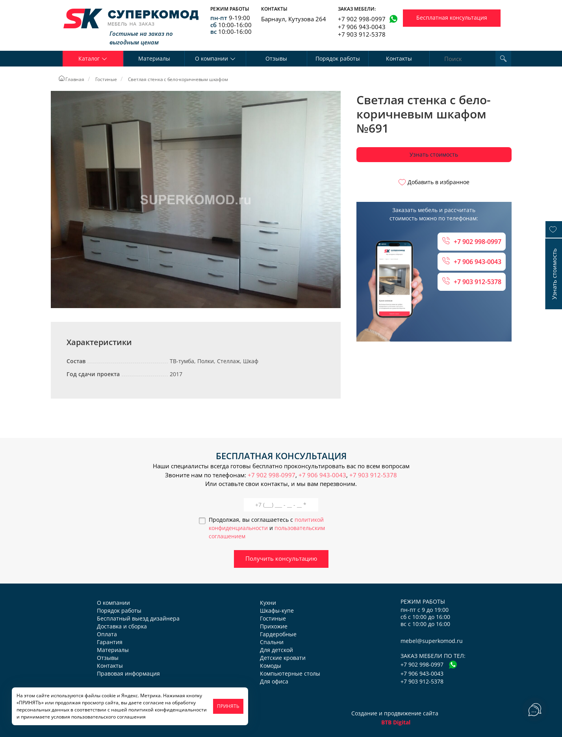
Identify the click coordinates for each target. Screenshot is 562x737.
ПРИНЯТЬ (228, 706)
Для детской (276, 650)
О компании (113, 602)
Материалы (154, 58)
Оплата (107, 634)
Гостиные (273, 618)
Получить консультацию (281, 558)
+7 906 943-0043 (362, 27)
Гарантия (109, 642)
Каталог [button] (92, 58)
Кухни (268, 602)
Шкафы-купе (277, 610)
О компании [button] (215, 58)
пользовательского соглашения (108, 716)
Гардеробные (278, 634)
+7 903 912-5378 (362, 34)
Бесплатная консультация (451, 17)
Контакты (399, 58)
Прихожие (273, 626)
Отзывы (276, 58)
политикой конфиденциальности (167, 709)
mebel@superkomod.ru (432, 641)
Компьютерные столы (290, 673)
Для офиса (274, 681)
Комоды (270, 665)
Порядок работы (337, 58)
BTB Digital (395, 722)
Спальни (272, 642)
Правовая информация (128, 673)
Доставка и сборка (122, 626)
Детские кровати (283, 657)
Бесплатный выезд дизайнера (138, 618)
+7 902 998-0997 (362, 19)
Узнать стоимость (434, 154)
